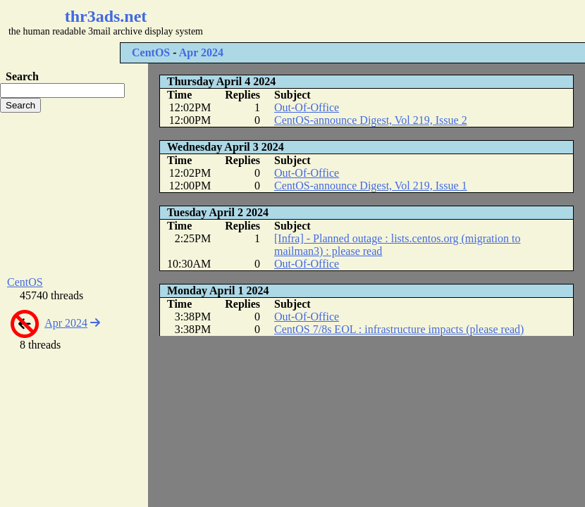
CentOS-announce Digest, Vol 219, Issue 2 (370, 120)
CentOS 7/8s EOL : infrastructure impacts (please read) (399, 329)
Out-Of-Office (306, 107)
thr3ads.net (106, 16)
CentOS (151, 52)
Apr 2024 (201, 52)
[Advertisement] (74, 194)
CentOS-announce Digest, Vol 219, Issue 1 (370, 186)
